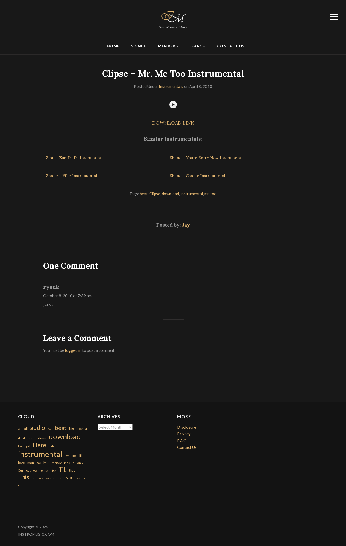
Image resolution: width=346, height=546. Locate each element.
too (213, 193)
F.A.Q (182, 440)
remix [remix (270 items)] (44, 470)
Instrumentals (171, 86)
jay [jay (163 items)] (67, 456)
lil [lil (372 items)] (80, 455)
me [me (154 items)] (39, 462)
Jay (186, 225)
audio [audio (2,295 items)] (37, 427)
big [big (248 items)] (71, 429)
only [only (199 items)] (80, 463)
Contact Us (230, 46)
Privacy (184, 433)
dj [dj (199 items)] (19, 438)
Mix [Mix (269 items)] (46, 462)
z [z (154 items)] (18, 484)
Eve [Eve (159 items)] (20, 446)
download (170, 193)
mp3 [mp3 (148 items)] (67, 462)
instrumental (192, 193)
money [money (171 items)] (57, 462)
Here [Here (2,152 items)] (39, 445)
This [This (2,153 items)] (23, 477)
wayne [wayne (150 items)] (50, 478)
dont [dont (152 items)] (32, 438)
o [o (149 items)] (74, 462)
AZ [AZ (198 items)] (50, 429)
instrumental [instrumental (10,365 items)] (40, 454)
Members (168, 46)
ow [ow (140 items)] (35, 470)
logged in (73, 350)
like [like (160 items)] (74, 456)
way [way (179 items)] (40, 478)
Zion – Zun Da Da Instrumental (75, 157)
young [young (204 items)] (80, 478)
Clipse (154, 193)
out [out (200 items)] (28, 470)
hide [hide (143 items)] (52, 446)
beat (144, 193)
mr (206, 193)
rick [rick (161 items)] (53, 470)
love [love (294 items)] (21, 462)
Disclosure (186, 427)
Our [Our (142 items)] (20, 470)
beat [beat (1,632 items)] (61, 427)
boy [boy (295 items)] (80, 428)
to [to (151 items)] (33, 478)
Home (113, 46)
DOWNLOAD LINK (173, 123)
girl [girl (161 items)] (28, 446)
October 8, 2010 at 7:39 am (67, 295)
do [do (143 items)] (24, 438)
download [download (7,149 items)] (65, 436)
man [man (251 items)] (30, 462)
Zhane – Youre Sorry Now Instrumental (207, 157)
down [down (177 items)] (42, 438)
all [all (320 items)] (26, 428)
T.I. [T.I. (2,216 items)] (63, 469)
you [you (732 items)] (70, 477)
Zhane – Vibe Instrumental (71, 175)
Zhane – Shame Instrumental (197, 175)
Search (197, 46)
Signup (139, 46)
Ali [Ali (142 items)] (19, 428)
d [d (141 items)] (86, 428)
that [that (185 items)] (72, 470)
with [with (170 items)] (60, 478)
